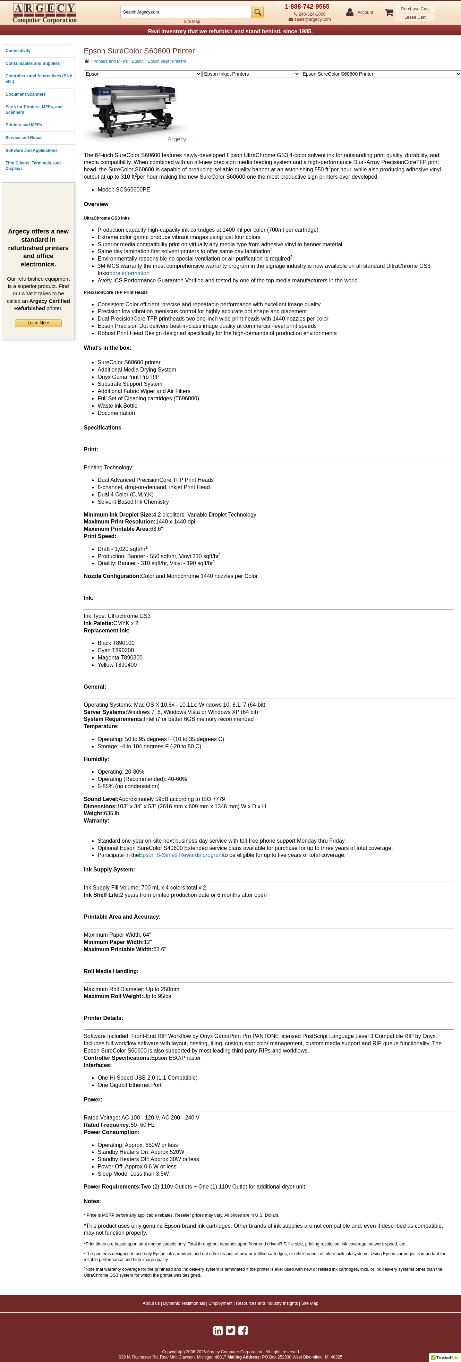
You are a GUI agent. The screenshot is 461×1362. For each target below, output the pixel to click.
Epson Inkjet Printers (167, 61)
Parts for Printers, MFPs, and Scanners (34, 109)
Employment (220, 1303)
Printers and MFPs (24, 124)
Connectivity (18, 50)
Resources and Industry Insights (267, 1303)
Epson (138, 61)
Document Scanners (26, 94)
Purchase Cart (415, 9)
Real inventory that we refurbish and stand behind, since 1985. (230, 31)
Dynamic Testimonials (184, 1303)
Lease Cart (415, 17)
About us (151, 1303)
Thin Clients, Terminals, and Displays (33, 166)
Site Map (192, 21)
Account (365, 12)
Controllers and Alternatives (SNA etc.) (39, 79)
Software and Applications (32, 150)
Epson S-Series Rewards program (181, 855)
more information (129, 273)
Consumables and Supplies (33, 63)
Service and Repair (24, 137)
